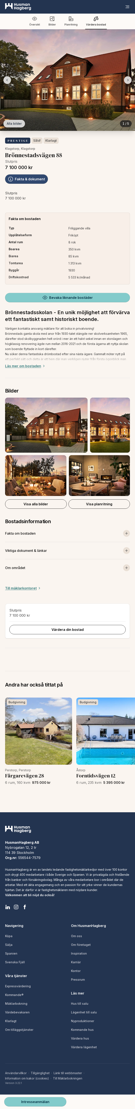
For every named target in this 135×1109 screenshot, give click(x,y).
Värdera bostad (96, 21)
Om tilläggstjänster (19, 1029)
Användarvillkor (16, 1073)
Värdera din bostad (67, 629)
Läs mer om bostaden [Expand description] (25, 366)
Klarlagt (51, 140)
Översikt (34, 21)
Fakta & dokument (26, 179)
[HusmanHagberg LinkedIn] (7, 907)
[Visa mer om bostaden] (67, 533)
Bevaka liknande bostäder (67, 297)
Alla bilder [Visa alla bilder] (14, 123)
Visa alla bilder (36, 504)
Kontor (76, 971)
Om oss (76, 936)
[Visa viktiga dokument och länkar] (67, 550)
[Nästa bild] (128, 80)
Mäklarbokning (16, 1003)
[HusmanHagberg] (18, 6)
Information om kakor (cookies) (27, 1078)
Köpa (9, 936)
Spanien (11, 953)
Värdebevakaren (17, 1012)
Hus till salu (79, 1003)
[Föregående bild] (7, 80)
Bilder (52, 21)
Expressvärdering (18, 986)
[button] (67, 447)
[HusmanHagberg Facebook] (24, 907)
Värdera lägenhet (84, 1047)
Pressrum (78, 979)
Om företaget (81, 945)
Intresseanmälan (35, 1102)
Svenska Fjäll (15, 962)
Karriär (76, 962)
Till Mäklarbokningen (67, 1078)
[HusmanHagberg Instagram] (16, 907)
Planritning (71, 21)
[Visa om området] (67, 567)
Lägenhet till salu (84, 1012)
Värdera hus (80, 1038)
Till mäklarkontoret (23, 588)
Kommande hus (82, 1029)
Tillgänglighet (40, 1073)
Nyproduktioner (82, 1021)
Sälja (9, 945)
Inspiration (79, 953)
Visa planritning (99, 504)
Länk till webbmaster (68, 1073)
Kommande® (14, 995)
